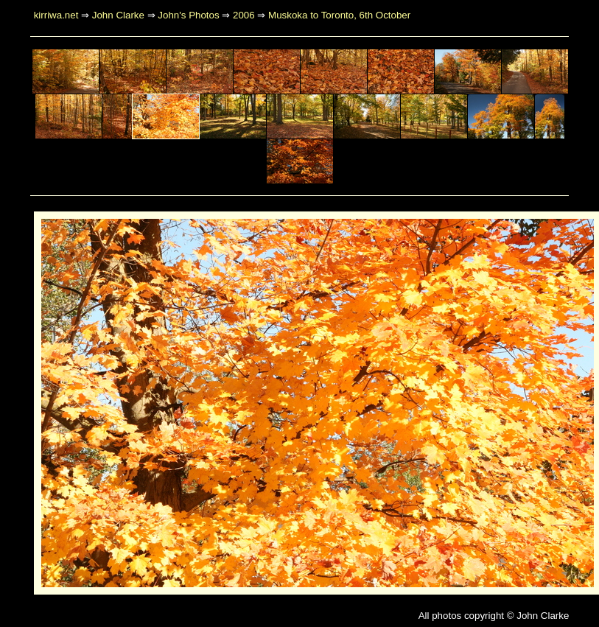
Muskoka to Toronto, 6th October (339, 15)
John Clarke (118, 15)
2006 (244, 15)
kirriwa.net (56, 15)
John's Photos (188, 15)
